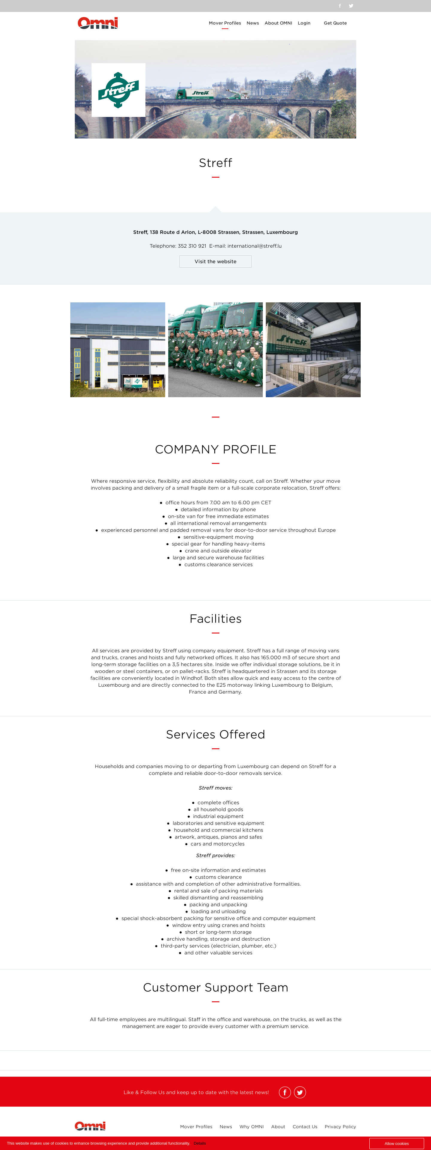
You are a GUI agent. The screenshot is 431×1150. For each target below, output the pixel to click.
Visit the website (215, 261)
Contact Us (305, 1126)
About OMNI (278, 23)
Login (304, 23)
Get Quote (335, 23)
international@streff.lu (254, 246)
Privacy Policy (340, 1126)
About (278, 1126)
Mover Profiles (225, 23)
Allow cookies (397, 1143)
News (253, 23)
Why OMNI (251, 1126)
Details (200, 1143)
